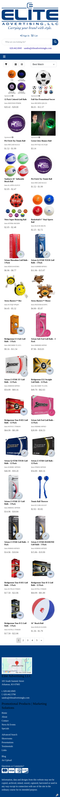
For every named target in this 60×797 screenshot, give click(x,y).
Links (4, 750)
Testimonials (7, 746)
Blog (4, 756)
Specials (5, 728)
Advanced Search (9, 734)
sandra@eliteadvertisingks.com (38, 48)
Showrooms (7, 738)
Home (4, 713)
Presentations (7, 742)
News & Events (8, 724)
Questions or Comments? (13, 766)
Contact (5, 721)
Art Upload (7, 760)
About (4, 717)
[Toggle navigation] (4, 57)
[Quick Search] (27, 42)
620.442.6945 (16, 48)
